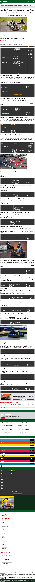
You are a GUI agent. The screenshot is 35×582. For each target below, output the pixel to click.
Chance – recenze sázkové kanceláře (6, 559)
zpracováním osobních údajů (9, 416)
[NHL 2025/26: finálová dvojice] (4, 476)
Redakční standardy (8, 580)
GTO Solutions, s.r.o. (3, 581)
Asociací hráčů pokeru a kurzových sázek (24, 570)
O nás (1, 580)
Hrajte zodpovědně (2, 404)
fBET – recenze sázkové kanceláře (6, 566)
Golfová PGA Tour (4, 548)
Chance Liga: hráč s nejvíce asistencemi (13, 485)
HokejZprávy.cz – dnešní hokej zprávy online (7, 425)
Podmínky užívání (14, 580)
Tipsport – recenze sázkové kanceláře (6, 555)
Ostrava (10, 12)
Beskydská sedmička (4, 318)
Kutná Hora (30, 12)
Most (22, 15)
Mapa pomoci (24, 577)
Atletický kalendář (4, 545)
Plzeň (14, 12)
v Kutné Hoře (9, 200)
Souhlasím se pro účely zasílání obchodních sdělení (12, 416)
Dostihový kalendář (4, 551)
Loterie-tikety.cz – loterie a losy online (22, 425)
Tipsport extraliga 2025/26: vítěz (12, 471)
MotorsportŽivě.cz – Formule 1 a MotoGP (7, 428)
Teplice (25, 12)
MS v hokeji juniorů (4, 529)
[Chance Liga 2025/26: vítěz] (4, 482)
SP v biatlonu (3, 540)
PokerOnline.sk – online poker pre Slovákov (23, 433)
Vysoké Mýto (17, 15)
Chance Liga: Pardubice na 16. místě (13, 488)
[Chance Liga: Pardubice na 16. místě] (4, 488)
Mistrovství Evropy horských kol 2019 (19, 77)
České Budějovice (11, 15)
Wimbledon (3, 534)
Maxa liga (3, 530)
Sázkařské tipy (3, 468)
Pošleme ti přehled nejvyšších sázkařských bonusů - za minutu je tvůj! (13, 412)
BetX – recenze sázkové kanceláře (6, 563)
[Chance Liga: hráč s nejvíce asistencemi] (4, 485)
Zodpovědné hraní (13, 570)
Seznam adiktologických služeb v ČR (17, 577)
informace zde (16, 574)
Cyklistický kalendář (4, 544)
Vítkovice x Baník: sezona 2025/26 (13, 491)
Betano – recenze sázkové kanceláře (6, 556)
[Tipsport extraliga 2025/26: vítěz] (4, 471)
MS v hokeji (3, 525)
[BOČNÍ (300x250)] (7, 509)
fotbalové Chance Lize (17, 100)
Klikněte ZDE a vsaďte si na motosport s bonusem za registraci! (13, 40)
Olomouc (17, 12)
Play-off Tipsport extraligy (5, 526)
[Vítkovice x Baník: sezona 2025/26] (4, 491)
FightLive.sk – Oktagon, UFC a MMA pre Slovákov (24, 428)
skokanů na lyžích (29, 315)
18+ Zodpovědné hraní (29, 580)
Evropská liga (3, 522)
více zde (8, 405)
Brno (7, 12)
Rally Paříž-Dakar (12, 317)
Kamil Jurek (10, 407)
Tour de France (3, 537)
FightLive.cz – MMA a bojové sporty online (7, 422)
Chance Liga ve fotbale (4, 515)
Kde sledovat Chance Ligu (5, 519)
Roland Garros (3, 533)
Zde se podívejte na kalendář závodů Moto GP (10, 402)
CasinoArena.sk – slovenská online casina (23, 432)
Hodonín (25, 15)
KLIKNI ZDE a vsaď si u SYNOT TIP (23, 399)
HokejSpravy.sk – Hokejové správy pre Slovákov (23, 429)
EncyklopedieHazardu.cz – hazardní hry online (23, 422)
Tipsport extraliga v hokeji (5, 514)
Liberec (21, 12)
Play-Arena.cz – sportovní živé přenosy (7, 429)
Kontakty (4, 580)
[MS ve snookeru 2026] (4, 473)
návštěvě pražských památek (16, 44)
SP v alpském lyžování (4, 541)
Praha (4, 12)
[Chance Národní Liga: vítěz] (4, 479)
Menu (33, 1)
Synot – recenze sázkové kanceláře (6, 560)
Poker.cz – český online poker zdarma (6, 432)
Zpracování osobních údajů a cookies (21, 580)
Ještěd (20, 173)
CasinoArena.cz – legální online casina (7, 433)
